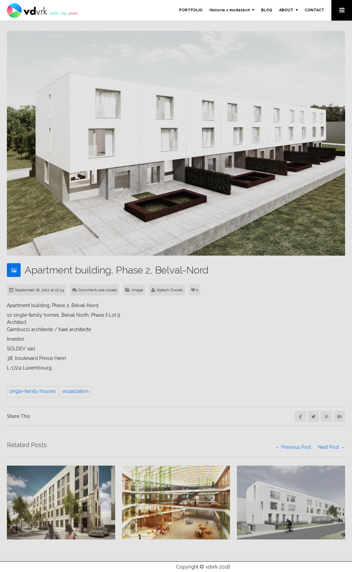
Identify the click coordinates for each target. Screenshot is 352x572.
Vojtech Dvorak (169, 290)
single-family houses (32, 391)
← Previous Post (293, 447)
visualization (75, 391)
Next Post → (331, 447)
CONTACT (314, 10)
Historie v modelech (229, 10)
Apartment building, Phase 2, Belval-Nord (121, 270)
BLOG (266, 10)
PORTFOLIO (190, 10)
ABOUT (286, 10)
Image (137, 290)
